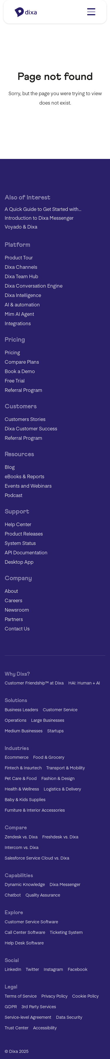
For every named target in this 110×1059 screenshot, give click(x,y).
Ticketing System (66, 932)
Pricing (12, 352)
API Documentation (26, 552)
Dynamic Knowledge (25, 884)
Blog (10, 467)
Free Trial (15, 380)
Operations (15, 720)
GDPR (11, 1006)
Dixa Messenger (65, 884)
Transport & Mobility (65, 768)
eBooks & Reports (24, 476)
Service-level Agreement (28, 1017)
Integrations (18, 323)
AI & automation (22, 304)
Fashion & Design (58, 778)
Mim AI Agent (19, 314)
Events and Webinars (28, 485)
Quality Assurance (43, 895)
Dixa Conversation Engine (33, 285)
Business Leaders (21, 709)
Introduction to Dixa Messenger (39, 217)
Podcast (13, 495)
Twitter (32, 969)
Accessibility (45, 1028)
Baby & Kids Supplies (25, 799)
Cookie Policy (85, 996)
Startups (55, 731)
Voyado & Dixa (21, 226)
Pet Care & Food (21, 778)
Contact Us (17, 628)
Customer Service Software (31, 921)
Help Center (18, 524)
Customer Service (60, 709)
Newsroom (17, 609)
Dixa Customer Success (31, 428)
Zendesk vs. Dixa (21, 837)
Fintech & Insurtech (23, 768)
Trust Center (16, 1028)
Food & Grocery (48, 757)
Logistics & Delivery (62, 789)
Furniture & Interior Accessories (35, 810)
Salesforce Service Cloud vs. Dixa (37, 858)
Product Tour (19, 257)
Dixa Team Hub (21, 276)
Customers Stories (25, 419)
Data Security (69, 1017)
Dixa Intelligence (23, 295)
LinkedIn (13, 969)
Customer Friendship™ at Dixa (34, 683)
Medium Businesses (24, 731)
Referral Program (23, 390)
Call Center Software (25, 932)
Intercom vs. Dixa (21, 847)
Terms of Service (21, 996)
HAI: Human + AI (84, 683)
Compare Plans (22, 361)
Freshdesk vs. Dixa (60, 837)
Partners (14, 619)
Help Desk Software (24, 943)
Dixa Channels (21, 267)
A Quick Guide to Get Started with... (43, 209)
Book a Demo (20, 371)
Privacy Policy (54, 996)
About (11, 591)
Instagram (53, 969)
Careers (13, 600)
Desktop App (19, 561)
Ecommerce (16, 757)
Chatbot (13, 895)
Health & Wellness (22, 789)
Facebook (77, 969)
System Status (20, 543)
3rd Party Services (38, 1006)
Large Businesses (47, 720)
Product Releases (24, 533)
